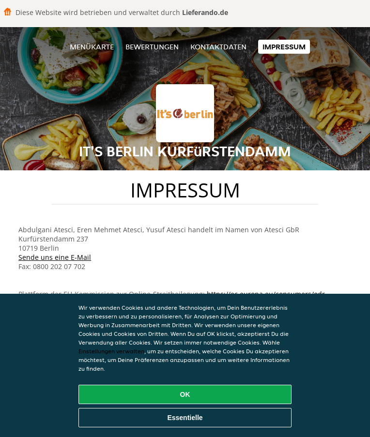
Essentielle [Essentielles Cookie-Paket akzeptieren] (184, 418)
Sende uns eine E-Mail (54, 257)
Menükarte (92, 47)
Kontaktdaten (218, 47)
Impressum (284, 47)
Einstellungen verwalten (111, 351)
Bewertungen (152, 47)
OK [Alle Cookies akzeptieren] (185, 394)
